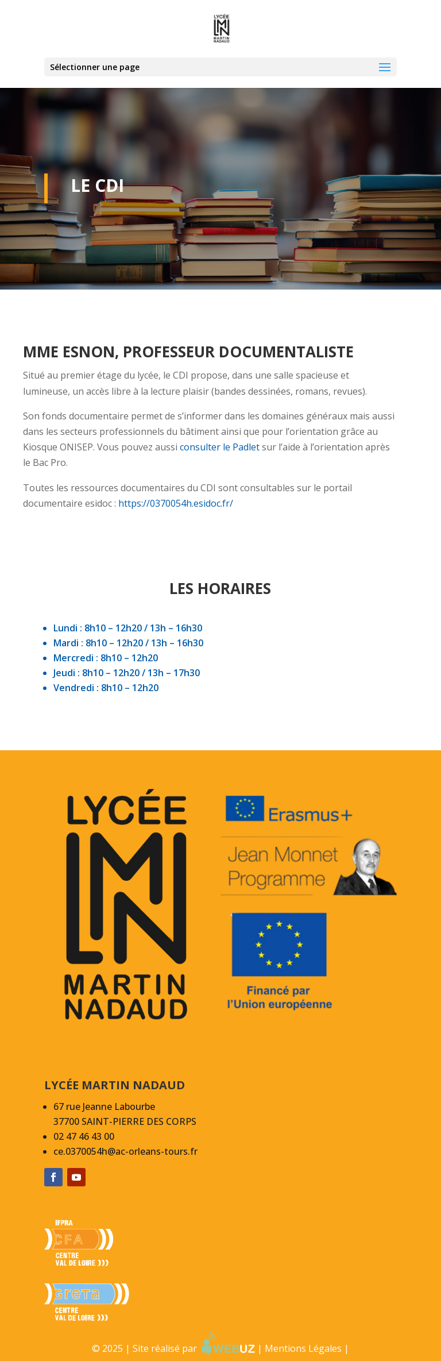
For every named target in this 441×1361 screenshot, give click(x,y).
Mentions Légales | (307, 1348)
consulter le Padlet (220, 447)
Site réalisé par (194, 1348)
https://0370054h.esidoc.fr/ (174, 503)
